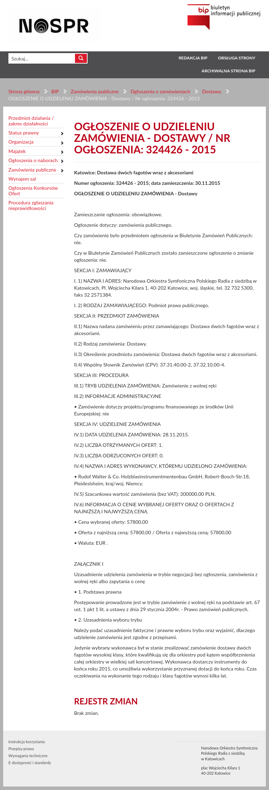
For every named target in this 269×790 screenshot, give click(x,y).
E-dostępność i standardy (29, 762)
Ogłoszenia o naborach (32, 160)
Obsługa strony (236, 57)
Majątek (17, 151)
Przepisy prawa (21, 748)
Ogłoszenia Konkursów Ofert (33, 190)
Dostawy (211, 91)
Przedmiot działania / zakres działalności (31, 120)
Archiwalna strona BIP (228, 70)
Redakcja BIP (193, 57)
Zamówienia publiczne (95, 91)
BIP (55, 91)
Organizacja (21, 141)
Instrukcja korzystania (26, 741)
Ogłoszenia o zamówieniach (160, 91)
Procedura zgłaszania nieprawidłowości (31, 205)
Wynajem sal (22, 178)
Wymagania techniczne (28, 755)
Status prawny (23, 132)
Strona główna (24, 91)
